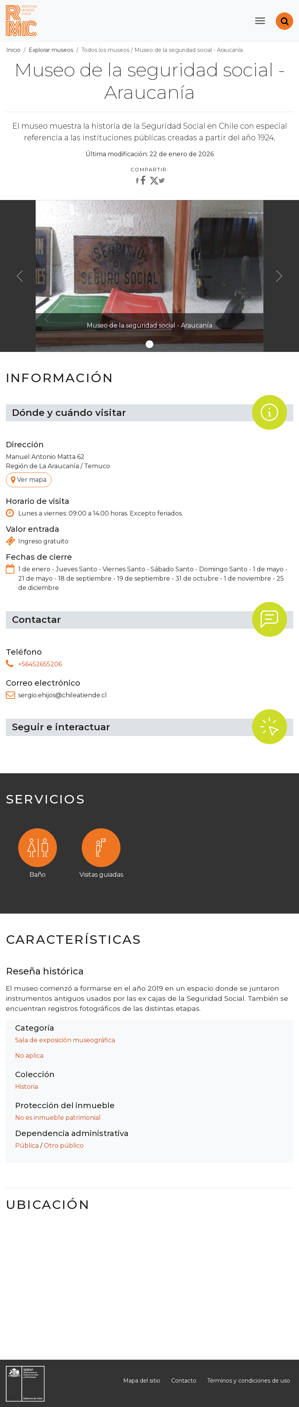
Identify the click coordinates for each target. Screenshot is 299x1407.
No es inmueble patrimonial (58, 1117)
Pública (27, 1145)
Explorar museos (51, 50)
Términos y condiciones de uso (248, 1380)
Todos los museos (105, 50)
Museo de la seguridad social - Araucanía (188, 50)
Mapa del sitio (141, 1380)
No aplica (29, 1055)
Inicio (13, 50)
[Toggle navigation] (260, 20)
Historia (26, 1086)
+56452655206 (40, 664)
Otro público (64, 1145)
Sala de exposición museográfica (65, 1040)
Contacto (183, 1380)
